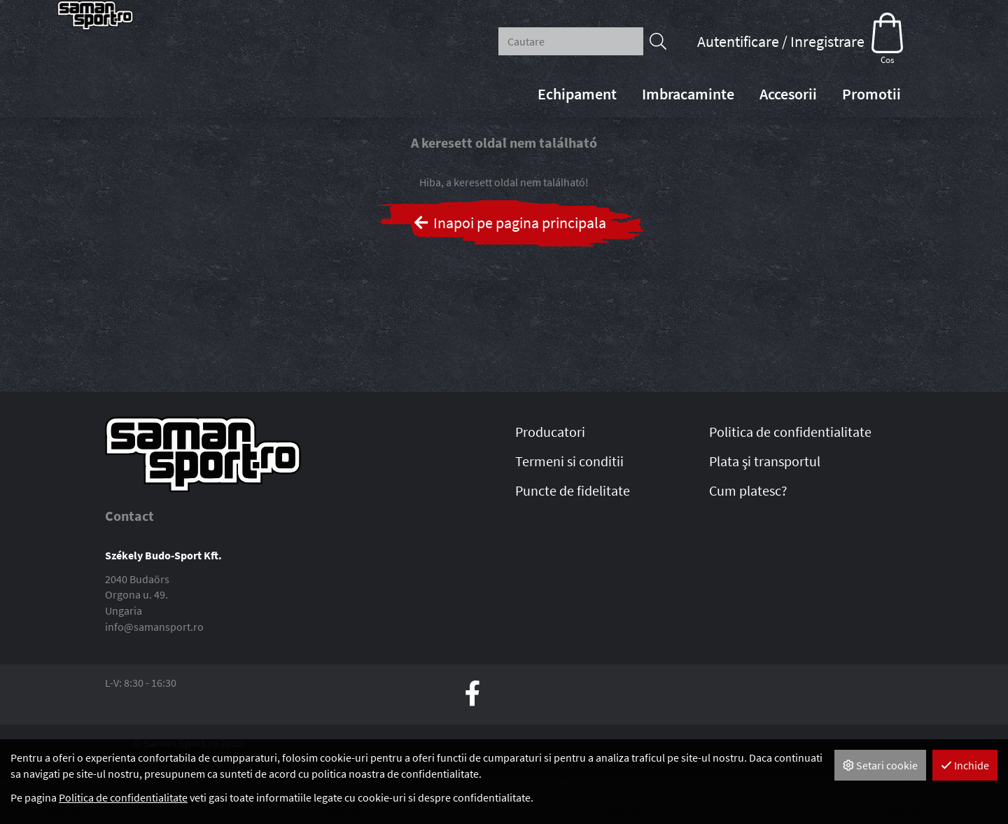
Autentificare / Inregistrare (780, 41)
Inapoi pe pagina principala (509, 269)
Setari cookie (880, 765)
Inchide (965, 765)
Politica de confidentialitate (123, 797)
